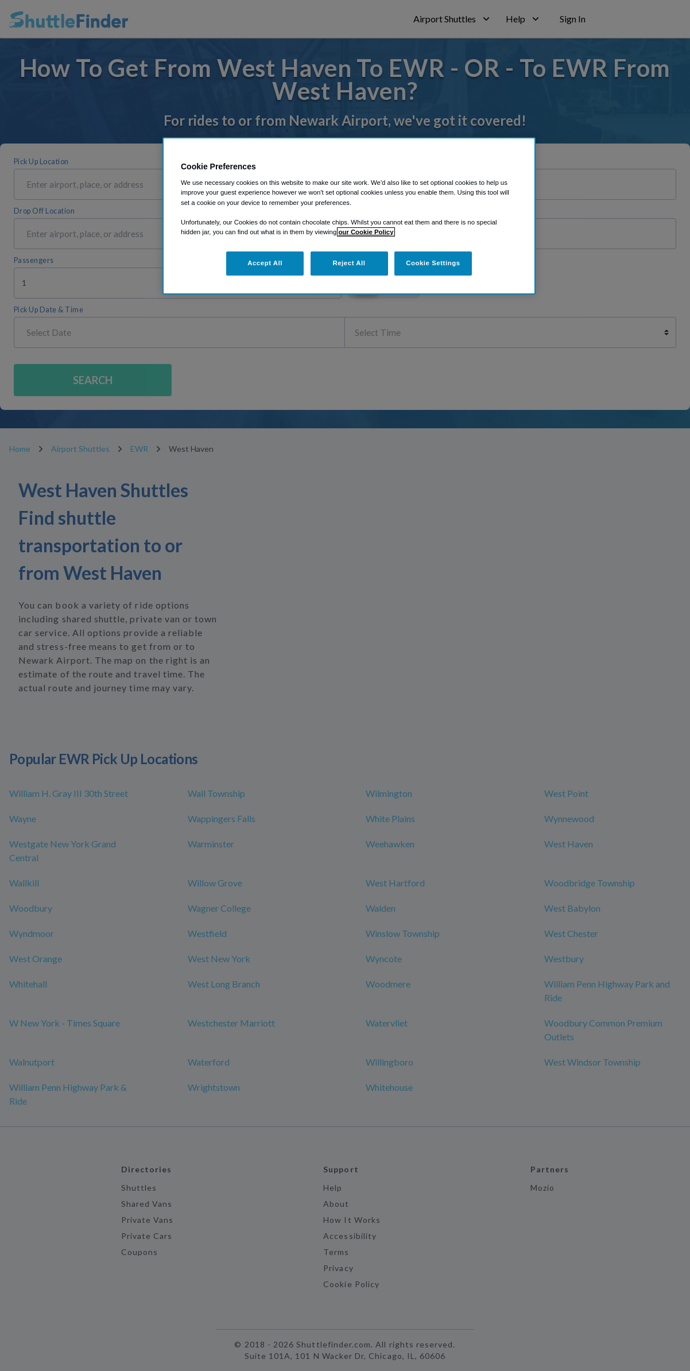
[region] (349, 216)
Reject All (348, 263)
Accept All (264, 263)
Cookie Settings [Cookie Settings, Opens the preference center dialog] (433, 263)
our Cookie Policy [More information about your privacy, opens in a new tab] (365, 231)
